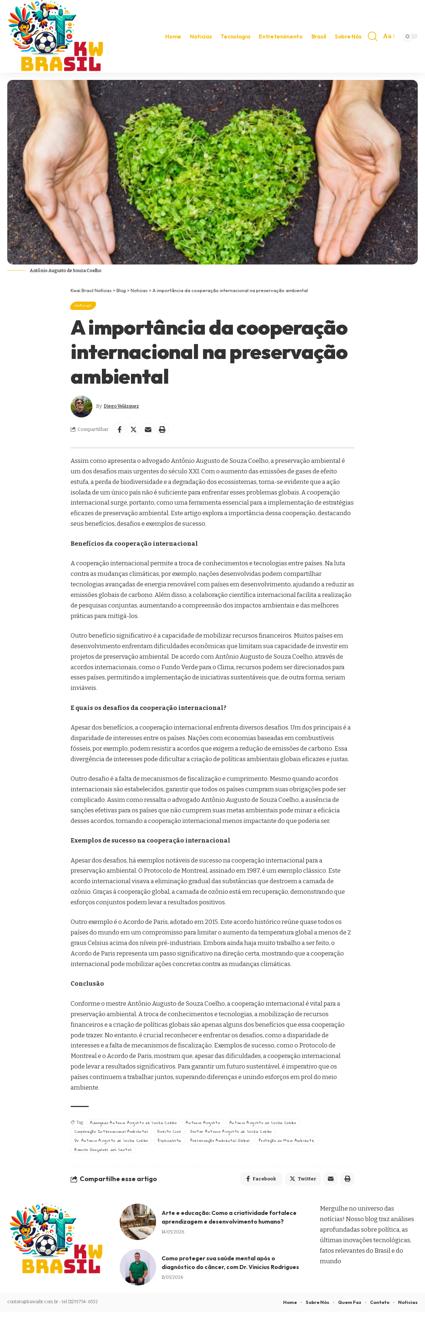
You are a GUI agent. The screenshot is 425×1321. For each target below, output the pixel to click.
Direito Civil (177, 1136)
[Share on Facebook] (120, 432)
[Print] (167, 432)
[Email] (151, 432)
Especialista (175, 1146)
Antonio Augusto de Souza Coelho (273, 1127)
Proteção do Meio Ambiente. (304, 1146)
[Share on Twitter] (135, 432)
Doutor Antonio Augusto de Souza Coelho (242, 1136)
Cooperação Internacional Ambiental (114, 1136)
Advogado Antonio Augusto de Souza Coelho (136, 1127)
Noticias (86, 306)
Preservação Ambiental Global (231, 1146)
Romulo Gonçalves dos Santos (106, 1156)
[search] (372, 36)
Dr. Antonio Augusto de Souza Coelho (114, 1146)
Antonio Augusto (211, 1127)
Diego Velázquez (126, 409)
